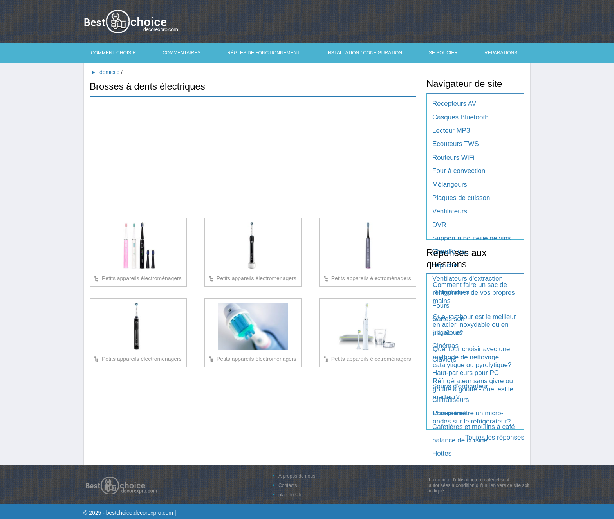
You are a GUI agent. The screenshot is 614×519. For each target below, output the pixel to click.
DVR (439, 225)
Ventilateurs (449, 211)
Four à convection (458, 171)
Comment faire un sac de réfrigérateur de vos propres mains (474, 293)
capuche (444, 265)
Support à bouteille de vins (471, 238)
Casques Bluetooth (460, 117)
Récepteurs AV (454, 103)
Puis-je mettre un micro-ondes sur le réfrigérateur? (472, 417)
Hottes (441, 453)
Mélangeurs (449, 184)
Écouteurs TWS (455, 144)
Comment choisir (113, 53)
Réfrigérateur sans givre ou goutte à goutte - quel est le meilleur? (473, 389)
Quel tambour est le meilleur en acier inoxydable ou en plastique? (474, 325)
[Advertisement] (253, 159)
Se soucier (443, 53)
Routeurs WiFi (453, 157)
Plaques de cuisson (461, 198)
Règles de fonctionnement (263, 53)
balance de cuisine (460, 440)
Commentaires (181, 53)
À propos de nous (296, 476)
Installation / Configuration (364, 53)
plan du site (290, 494)
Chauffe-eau (450, 251)
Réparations (500, 53)
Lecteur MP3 (451, 130)
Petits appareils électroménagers (142, 278)
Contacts (287, 485)
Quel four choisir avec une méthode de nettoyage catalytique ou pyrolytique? (472, 357)
